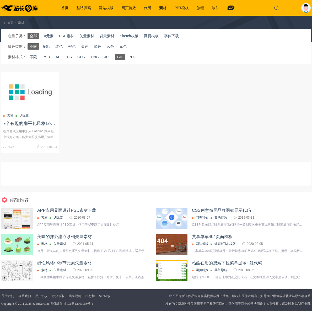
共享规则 (75, 296)
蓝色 (110, 46)
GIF (120, 57)
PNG (95, 57)
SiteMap (104, 296)
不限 (33, 46)
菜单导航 (220, 270)
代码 (147, 8)
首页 (64, 8)
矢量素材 (86, 36)
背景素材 (107, 36)
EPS (68, 57)
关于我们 (8, 296)
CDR (81, 57)
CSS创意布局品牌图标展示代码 (221, 210)
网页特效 (128, 8)
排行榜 (90, 296)
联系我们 (24, 296)
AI (57, 57)
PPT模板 (181, 8)
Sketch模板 (129, 36)
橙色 (72, 46)
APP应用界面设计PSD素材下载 (66, 210)
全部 (33, 36)
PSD (46, 57)
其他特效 (220, 217)
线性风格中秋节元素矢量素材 (64, 263)
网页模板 (151, 36)
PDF (132, 57)
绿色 (97, 46)
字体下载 (171, 36)
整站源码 (83, 8)
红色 (59, 46)
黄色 (84, 46)
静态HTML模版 (225, 244)
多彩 (46, 46)
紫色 (123, 46)
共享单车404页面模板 (212, 236)
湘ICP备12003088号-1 (78, 303)
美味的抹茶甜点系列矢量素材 (64, 236)
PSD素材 (66, 36)
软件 (215, 8)
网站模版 (106, 8)
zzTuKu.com (41, 303)
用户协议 (41, 296)
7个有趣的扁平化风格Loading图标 (37, 123)
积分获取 (58, 296)
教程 (200, 8)
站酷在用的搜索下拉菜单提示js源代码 (227, 263)
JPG (107, 57)
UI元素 (47, 36)
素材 (162, 8)
